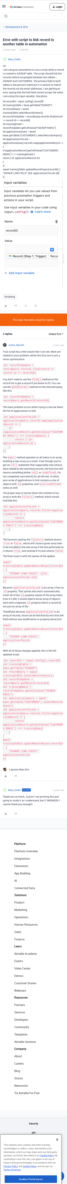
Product (19, 902)
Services (19, 1012)
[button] (4, 7)
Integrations (22, 859)
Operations (21, 917)
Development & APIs (16, 27)
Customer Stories (25, 983)
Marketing (20, 910)
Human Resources (26, 925)
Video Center (22, 968)
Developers (21, 1020)
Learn (18, 946)
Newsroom (21, 1086)
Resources (21, 998)
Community (21, 1027)
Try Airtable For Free (26, 1093)
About (18, 1056)
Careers (19, 1064)
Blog (17, 1071)
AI (15, 881)
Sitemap (33, 1142)
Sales (17, 932)
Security (33, 1123)
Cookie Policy (47, 1167)
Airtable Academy (25, 954)
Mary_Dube (14, 59)
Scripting (9, 296)
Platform (20, 844)
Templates (21, 1034)
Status (18, 1078)
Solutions (20, 895)
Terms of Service (12, 1181)
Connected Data (24, 888)
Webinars (20, 991)
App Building (22, 873)
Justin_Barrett (16, 345)
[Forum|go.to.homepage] (21, 7)
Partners (19, 1005)
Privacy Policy (11, 1178)
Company (20, 1049)
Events (18, 961)
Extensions (21, 866)
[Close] (57, 1152)
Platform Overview (26, 851)
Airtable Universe (25, 1042)
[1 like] (16, 769)
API (34, 1132)
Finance (19, 939)
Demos (18, 976)
